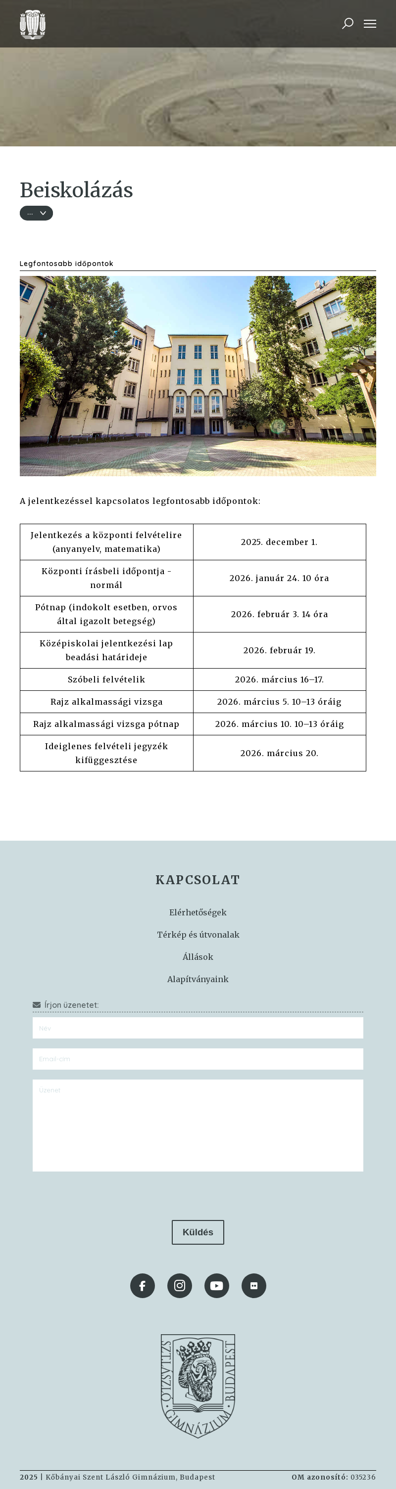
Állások (198, 957)
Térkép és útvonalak (198, 935)
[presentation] (198, 1196)
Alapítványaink (198, 979)
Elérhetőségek (198, 912)
